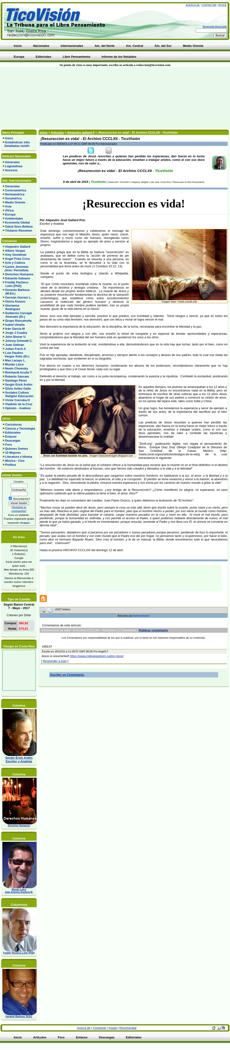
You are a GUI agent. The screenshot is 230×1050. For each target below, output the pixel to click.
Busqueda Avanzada (215, 26)
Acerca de (193, 5)
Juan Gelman (14, 345)
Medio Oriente (15, 202)
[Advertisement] (56, 98)
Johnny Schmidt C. (19, 341)
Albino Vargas (15, 250)
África (9, 210)
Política (10, 464)
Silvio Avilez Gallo (18, 388)
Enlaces (11, 436)
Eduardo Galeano (17, 278)
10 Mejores (13, 452)
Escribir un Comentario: (67, 675)
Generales (12, 162)
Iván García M (15, 328)
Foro (8, 444)
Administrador (141, 615)
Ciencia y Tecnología (20, 428)
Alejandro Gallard (17, 246)
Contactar (209, 5)
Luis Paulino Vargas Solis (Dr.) (16, 354)
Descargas (13, 440)
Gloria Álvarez (15, 301)
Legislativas (13, 166)
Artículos (57, 132)
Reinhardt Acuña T (18, 372)
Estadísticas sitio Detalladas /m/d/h (16, 144)
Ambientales (14, 218)
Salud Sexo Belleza (19, 226)
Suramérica (13, 198)
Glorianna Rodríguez (11, 307)
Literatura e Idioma (18, 456)
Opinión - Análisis (18, 408)
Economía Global (17, 222)
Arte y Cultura (15, 262)
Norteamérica (15, 194)
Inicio (9, 138)
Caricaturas (13, 424)
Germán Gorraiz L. (18, 297)
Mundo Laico (14, 364)
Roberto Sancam (17, 376)
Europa (10, 214)
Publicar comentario (153, 630)
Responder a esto (55, 661)
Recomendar (128, 1028)
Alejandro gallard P (81, 132)
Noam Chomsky (16, 368)
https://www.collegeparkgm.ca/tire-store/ (97, 656)
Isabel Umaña (15, 324)
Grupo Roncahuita (18, 320)
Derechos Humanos (19, 274)
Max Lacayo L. (15, 360)
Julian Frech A (15, 349)
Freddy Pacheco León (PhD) (15, 284)
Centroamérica (15, 190)
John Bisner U (15, 336)
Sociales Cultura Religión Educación (18, 394)
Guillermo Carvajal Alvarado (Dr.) (17, 314)
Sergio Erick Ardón (18, 384)
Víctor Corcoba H (17, 400)
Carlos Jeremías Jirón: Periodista (15, 268)
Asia (8, 206)
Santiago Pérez (16, 380)
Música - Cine (15, 460)
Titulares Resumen (18, 230)
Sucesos (11, 170)
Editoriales (13, 432)
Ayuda (222, 5)
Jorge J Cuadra (16, 332)
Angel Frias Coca (17, 258)
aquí (26, 522)
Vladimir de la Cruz (18, 404)
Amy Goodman (15, 254)
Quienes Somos (16, 448)
